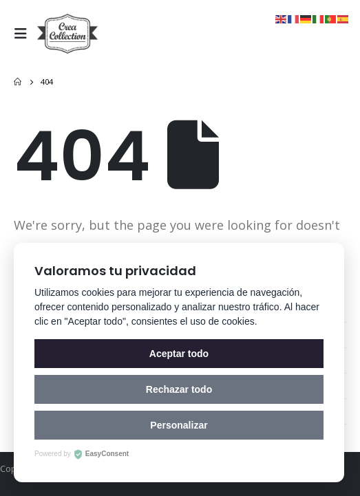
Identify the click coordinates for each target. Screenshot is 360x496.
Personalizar (178, 425)
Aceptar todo (179, 353)
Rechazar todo (179, 389)
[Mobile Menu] (24, 33)
